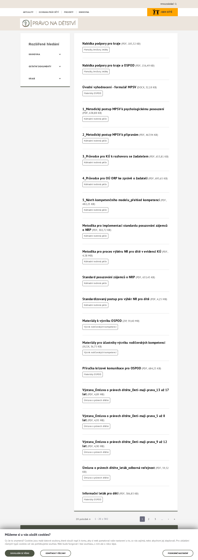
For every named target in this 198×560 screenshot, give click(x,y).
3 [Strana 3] (156, 520)
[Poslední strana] (174, 519)
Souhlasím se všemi (19, 553)
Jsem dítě (162, 12)
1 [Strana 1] (143, 520)
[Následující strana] (168, 519)
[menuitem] (28, 12)
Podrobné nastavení (178, 553)
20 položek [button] (84, 520)
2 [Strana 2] (149, 520)
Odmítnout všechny (56, 553)
